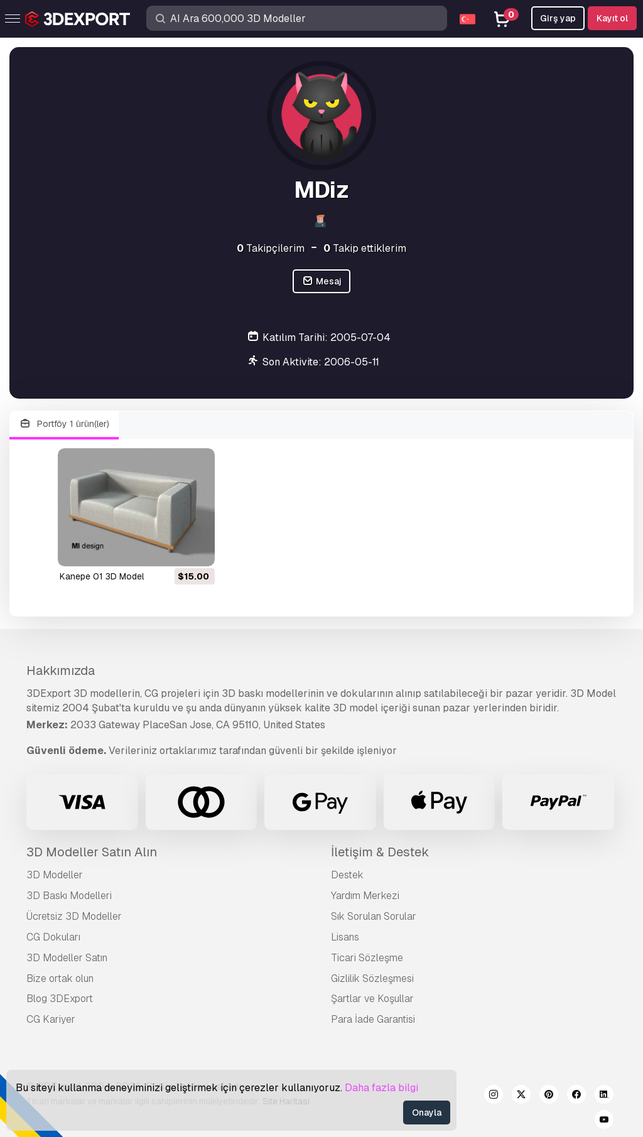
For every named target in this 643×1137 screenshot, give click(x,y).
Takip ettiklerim (364, 248)
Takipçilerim (271, 248)
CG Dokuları (53, 937)
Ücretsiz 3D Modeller (74, 916)
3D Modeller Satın (66, 957)
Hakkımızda (60, 670)
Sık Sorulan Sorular (373, 916)
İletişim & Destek (380, 852)
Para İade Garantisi (373, 1019)
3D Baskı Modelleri (69, 895)
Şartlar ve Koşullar (372, 998)
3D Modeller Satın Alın (91, 852)
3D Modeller (54, 874)
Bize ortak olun (60, 978)
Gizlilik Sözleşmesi (372, 978)
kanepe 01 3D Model (102, 576)
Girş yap (558, 18)
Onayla (426, 1112)
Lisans (345, 937)
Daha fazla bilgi (381, 1087)
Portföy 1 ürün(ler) (64, 424)
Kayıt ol (612, 18)
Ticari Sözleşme (367, 957)
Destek (347, 874)
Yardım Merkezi (365, 895)
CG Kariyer (50, 1019)
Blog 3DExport (59, 998)
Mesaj (321, 282)
